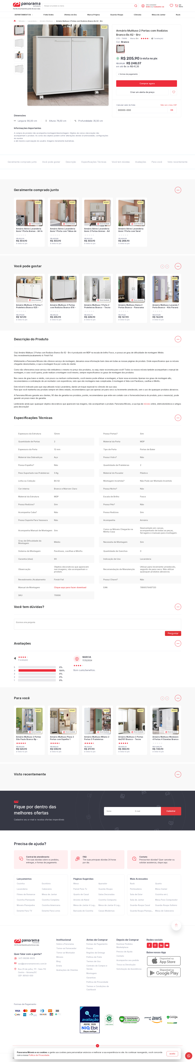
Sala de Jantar (137, 900)
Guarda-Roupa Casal (140, 905)
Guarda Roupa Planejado (142, 911)
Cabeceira (47, 889)
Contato (120, 956)
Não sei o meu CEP (169, 105)
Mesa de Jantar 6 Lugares (110, 905)
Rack (132, 883)
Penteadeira (136, 889)
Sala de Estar (136, 894)
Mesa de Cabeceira (164, 911)
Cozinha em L (161, 894)
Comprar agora (147, 83)
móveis (147, 404)
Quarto (158, 883)
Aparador (102, 883)
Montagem (91, 973)
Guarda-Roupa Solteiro (166, 905)
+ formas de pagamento (128, 74)
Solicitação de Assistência (129, 969)
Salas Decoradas (106, 894)
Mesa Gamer (161, 889)
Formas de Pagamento (97, 944)
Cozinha (21, 883)
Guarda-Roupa (105, 889)
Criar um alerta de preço (142, 92)
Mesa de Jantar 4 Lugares (86, 905)
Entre (148, 7)
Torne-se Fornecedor (66, 948)
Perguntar (173, 633)
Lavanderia (22, 889)
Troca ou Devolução (126, 964)
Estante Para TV (24, 911)
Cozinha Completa (50, 900)
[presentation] (162, 266)
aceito (172, 1054)
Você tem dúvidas (121, 162)
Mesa (76, 883)
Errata (59, 966)
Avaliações (140, 162)
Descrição (71, 162)
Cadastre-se (158, 7)
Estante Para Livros (51, 911)
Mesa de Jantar (49, 894)
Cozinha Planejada (26, 900)
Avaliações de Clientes (67, 970)
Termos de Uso (93, 961)
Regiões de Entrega (95, 953)
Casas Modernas (106, 911)
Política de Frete (94, 957)
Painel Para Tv (80, 889)
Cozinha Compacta (107, 900)
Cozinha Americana (51, 905)
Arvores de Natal (81, 900)
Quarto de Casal (81, 894)
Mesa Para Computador (166, 900)
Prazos (89, 948)
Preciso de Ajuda (124, 951)
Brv (137, 38)
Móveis (59, 957)
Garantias (91, 977)
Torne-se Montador (65, 953)
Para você (157, 162)
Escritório (46, 883)
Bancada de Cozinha (83, 911)
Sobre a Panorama (65, 944)
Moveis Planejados (26, 905)
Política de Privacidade (97, 982)
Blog (58, 961)
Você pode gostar (51, 162)
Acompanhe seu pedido (127, 960)
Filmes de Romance (26, 894)
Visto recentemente (177, 162)
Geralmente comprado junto (22, 162)
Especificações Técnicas (93, 162)
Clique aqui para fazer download (70, 587)
